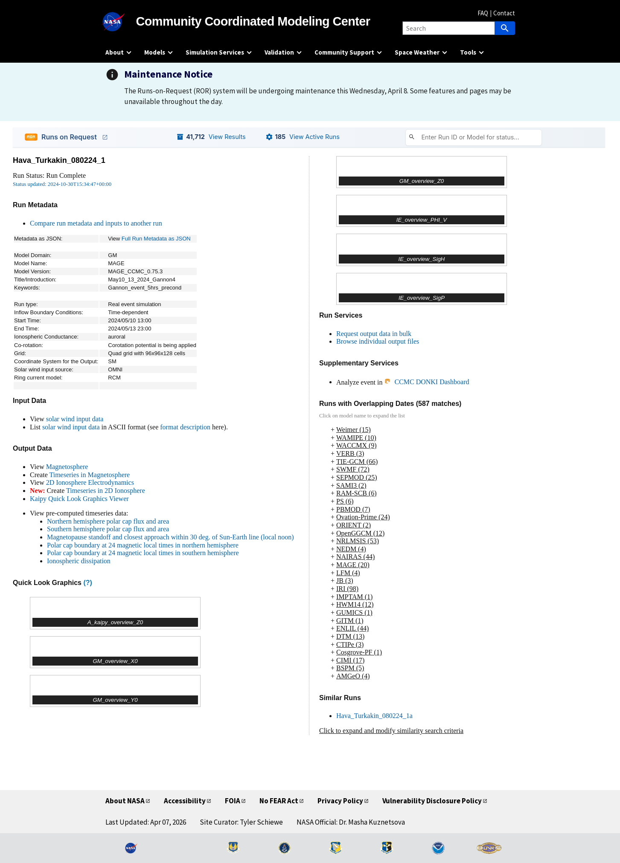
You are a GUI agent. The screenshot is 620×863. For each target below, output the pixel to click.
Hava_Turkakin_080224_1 (59, 160)
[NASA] (120, 21)
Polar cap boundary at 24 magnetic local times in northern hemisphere (143, 545)
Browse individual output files (377, 341)
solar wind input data (75, 419)
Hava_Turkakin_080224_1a (374, 715)
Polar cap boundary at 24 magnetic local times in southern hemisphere (143, 552)
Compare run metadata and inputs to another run (96, 223)
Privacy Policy (340, 800)
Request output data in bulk (373, 333)
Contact (504, 13)
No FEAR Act (278, 800)
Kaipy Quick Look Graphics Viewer (79, 498)
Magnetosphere (67, 466)
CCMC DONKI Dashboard (426, 381)
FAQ (482, 13)
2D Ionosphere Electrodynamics (90, 482)
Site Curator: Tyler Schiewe (241, 822)
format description (185, 427)
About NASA (125, 800)
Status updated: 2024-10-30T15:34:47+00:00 (62, 184)
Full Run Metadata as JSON (156, 238)
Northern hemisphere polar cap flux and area (108, 521)
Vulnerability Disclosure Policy (432, 800)
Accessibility (185, 800)
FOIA (232, 800)
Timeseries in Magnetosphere (89, 474)
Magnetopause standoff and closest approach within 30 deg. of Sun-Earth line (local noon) (170, 537)
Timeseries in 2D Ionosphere (105, 490)
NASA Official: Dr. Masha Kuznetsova (351, 822)
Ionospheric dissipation (79, 561)
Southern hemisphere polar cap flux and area (108, 529)
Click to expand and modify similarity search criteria (391, 730)
